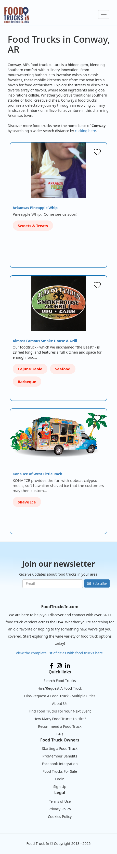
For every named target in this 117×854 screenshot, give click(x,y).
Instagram (59, 666)
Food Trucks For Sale (60, 771)
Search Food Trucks (60, 680)
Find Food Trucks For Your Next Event (60, 711)
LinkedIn (67, 666)
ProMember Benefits (60, 756)
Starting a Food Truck (60, 748)
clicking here (85, 130)
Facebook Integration (60, 763)
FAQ (59, 734)
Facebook (51, 666)
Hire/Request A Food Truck (59, 688)
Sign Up (59, 786)
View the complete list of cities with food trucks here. (60, 653)
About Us (59, 703)
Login (59, 779)
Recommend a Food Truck (59, 726)
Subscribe (100, 583)
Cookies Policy (60, 816)
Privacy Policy (59, 808)
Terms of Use (60, 801)
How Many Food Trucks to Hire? (59, 718)
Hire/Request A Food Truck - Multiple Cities (59, 695)
